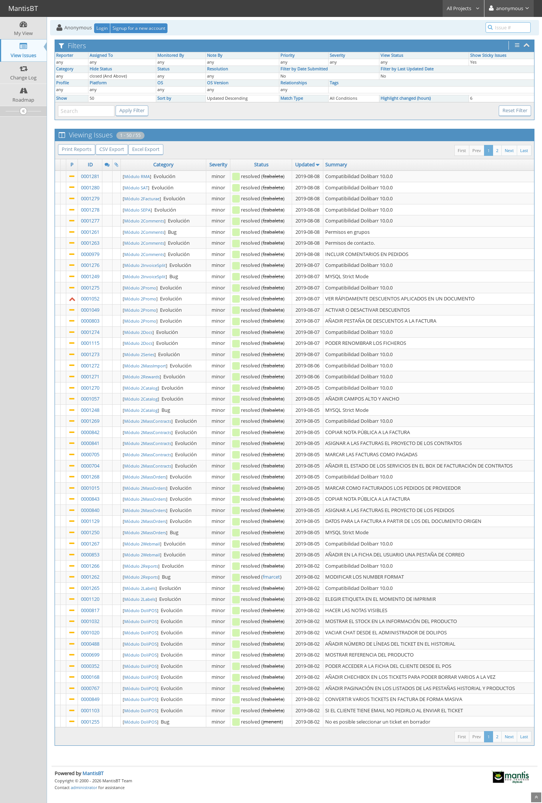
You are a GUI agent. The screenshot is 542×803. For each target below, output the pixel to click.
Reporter (64, 55)
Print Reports (76, 149)
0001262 (90, 576)
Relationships (293, 82)
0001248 (90, 410)
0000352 (90, 666)
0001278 (90, 209)
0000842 (90, 432)
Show (61, 98)
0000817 (90, 610)
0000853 (90, 554)
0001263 (90, 242)
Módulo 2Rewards (142, 376)
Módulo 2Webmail (142, 544)
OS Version (217, 82)
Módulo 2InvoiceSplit (145, 265)
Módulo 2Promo (140, 288)
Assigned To (101, 55)
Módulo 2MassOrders (145, 477)
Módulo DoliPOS (140, 610)
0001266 (90, 565)
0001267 (90, 543)
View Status (392, 55)
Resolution (217, 69)
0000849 (90, 699)
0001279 (90, 198)
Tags (334, 82)
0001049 (90, 309)
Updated (305, 164)
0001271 (90, 376)
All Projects (463, 8)
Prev (476, 150)
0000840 (90, 510)
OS (160, 82)
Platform (98, 82)
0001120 (90, 599)
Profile (62, 82)
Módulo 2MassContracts (147, 421)
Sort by (164, 98)
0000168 (90, 676)
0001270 (90, 387)
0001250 (90, 532)
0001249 (90, 276)
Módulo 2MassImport (145, 366)
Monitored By (170, 55)
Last (524, 150)
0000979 (90, 254)
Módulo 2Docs (138, 332)
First (462, 150)
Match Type (291, 98)
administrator (84, 787)
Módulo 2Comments (144, 221)
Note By (214, 55)
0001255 (90, 721)
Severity (337, 55)
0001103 (90, 710)
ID (90, 164)
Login (102, 28)
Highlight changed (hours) (406, 98)
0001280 (90, 187)
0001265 (90, 588)
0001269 (90, 420)
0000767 (90, 688)
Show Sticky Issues (488, 55)
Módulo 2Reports (141, 566)
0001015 (90, 488)
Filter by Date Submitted (304, 69)
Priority (287, 55)
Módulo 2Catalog (141, 388)
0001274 (90, 332)
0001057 (90, 398)
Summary (336, 164)
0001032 (90, 621)
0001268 (90, 476)
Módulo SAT (136, 187)
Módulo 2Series (139, 354)
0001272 (90, 365)
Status (163, 69)
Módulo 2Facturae (142, 198)
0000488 (90, 643)
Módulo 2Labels (139, 588)
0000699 (90, 654)
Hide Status (101, 69)
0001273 (90, 354)
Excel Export (146, 149)
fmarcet (271, 576)
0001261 (90, 232)
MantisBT (93, 773)
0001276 (90, 265)
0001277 (90, 220)
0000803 (90, 320)
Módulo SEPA (137, 210)
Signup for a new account (139, 28)
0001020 (90, 632)
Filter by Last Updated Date (407, 69)
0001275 (90, 287)
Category (64, 69)
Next (509, 150)
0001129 (90, 521)
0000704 (90, 465)
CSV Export (111, 149)
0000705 (90, 454)
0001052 (90, 298)
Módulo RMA (137, 176)
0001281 (90, 176)
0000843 (90, 498)
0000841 (90, 443)
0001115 (90, 343)
